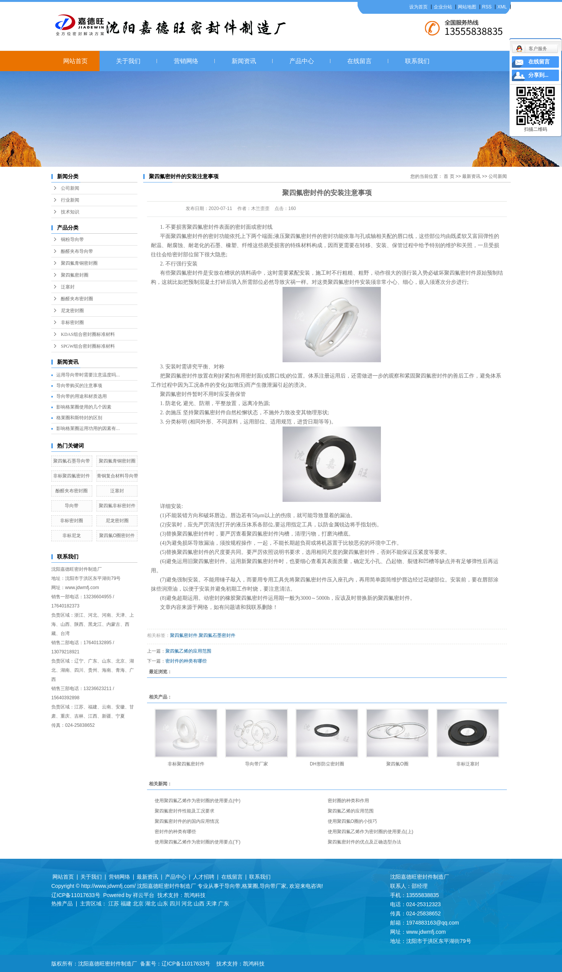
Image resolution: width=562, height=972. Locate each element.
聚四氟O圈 (397, 764)
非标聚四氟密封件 (71, 476)
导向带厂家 (256, 764)
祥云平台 (143, 895)
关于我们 (128, 61)
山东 (162, 903)
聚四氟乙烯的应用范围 (188, 651)
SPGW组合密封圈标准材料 (88, 346)
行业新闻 (70, 200)
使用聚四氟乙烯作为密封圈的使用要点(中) (197, 800)
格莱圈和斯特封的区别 (79, 417)
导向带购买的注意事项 (79, 385)
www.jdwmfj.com (82, 587)
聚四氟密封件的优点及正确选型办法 (364, 842)
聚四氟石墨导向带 (71, 461)
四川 (175, 903)
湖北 (150, 903)
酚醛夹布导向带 (77, 251)
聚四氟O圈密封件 (117, 535)
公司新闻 (70, 188)
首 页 (449, 176)
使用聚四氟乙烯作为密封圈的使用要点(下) (197, 842)
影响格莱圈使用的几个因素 (83, 407)
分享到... (538, 75)
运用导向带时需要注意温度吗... (88, 375)
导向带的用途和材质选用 (81, 396)
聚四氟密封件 (184, 635)
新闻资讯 (244, 61)
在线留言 (359, 61)
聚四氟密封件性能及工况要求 (184, 811)
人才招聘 (203, 877)
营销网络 (186, 61)
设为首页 (418, 7)
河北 (186, 903)
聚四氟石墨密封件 (217, 635)
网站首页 (75, 61)
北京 (138, 903)
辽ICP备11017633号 (75, 895)
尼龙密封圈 (72, 310)
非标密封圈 (72, 322)
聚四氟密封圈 (74, 275)
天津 (211, 903)
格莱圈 (250, 886)
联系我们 (417, 61)
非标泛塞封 (467, 764)
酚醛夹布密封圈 (77, 298)
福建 (126, 903)
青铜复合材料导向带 (117, 476)
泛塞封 (68, 287)
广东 (223, 903)
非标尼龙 (71, 535)
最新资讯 (471, 176)
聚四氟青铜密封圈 (79, 263)
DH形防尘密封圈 (327, 764)
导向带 (71, 505)
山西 (199, 903)
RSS (487, 7)
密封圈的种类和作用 (348, 800)
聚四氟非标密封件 (117, 505)
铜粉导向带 (72, 239)
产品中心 (301, 61)
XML (502, 7)
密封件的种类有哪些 (186, 661)
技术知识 (70, 212)
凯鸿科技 (195, 895)
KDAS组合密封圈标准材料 (88, 334)
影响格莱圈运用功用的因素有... (88, 428)
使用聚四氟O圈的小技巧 (352, 821)
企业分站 (443, 7)
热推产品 (62, 903)
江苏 (113, 903)
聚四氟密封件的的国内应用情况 (187, 821)
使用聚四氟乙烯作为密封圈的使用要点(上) (370, 831)
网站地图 (467, 7)
